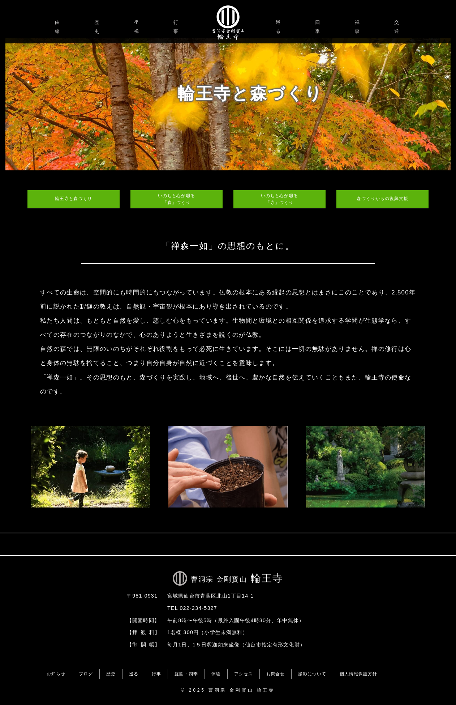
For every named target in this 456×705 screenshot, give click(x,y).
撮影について (312, 673)
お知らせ (56, 673)
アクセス (243, 673)
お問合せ (275, 673)
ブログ (86, 673)
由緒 (58, 27)
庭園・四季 (186, 673)
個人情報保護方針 (358, 673)
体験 (216, 673)
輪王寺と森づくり (74, 198)
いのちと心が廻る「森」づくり (176, 199)
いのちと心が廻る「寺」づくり (279, 199)
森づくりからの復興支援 (382, 198)
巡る (279, 27)
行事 (176, 27)
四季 (318, 27)
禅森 (358, 27)
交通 (397, 27)
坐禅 (137, 27)
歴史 (97, 27)
